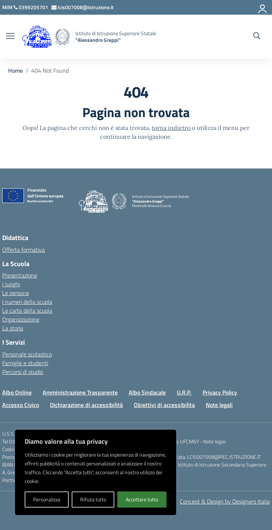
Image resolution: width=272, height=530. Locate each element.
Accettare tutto (142, 499)
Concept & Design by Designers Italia (225, 501)
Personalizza (46, 499)
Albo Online (17, 392)
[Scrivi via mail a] (83, 7)
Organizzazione (20, 319)
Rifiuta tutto (93, 499)
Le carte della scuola (27, 310)
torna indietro (171, 127)
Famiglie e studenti (25, 363)
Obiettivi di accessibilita (164, 404)
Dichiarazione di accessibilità (86, 404)
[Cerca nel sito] (256, 36)
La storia (12, 328)
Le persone (15, 292)
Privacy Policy (220, 392)
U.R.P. (184, 392)
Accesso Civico (20, 404)
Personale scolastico (27, 354)
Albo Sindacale (147, 392)
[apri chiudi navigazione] (10, 36)
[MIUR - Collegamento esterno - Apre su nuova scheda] (8, 7)
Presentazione (19, 275)
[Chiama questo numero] (31, 7)
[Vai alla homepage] (62, 37)
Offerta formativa (23, 249)
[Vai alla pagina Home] (15, 70)
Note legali (219, 404)
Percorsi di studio (22, 371)
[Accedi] (263, 7)
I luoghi (11, 284)
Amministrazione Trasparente (80, 392)
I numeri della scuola (27, 301)
